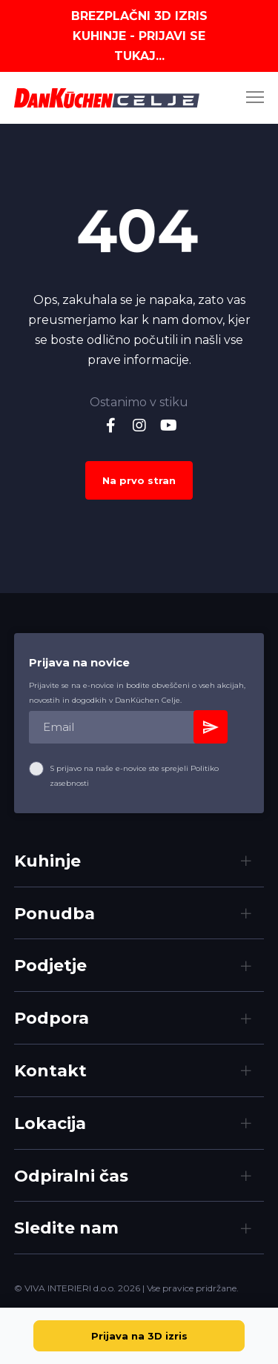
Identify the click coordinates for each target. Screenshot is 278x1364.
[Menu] (248, 98)
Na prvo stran (139, 480)
